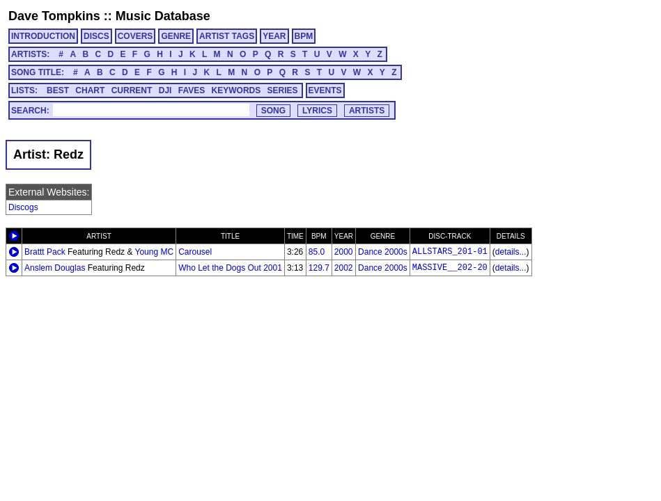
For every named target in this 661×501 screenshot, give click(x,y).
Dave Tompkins (54, 16)
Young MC (154, 252)
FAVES (191, 90)
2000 (343, 252)
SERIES (282, 90)
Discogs (23, 207)
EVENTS (325, 90)
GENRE (176, 36)
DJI (165, 90)
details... (511, 252)
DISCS (96, 36)
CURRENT (132, 90)
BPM (304, 36)
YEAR (274, 36)
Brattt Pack (44, 252)
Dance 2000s (382, 252)
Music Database (163, 16)
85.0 (317, 252)
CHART (89, 90)
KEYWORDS (236, 90)
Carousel (195, 252)
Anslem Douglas (54, 268)
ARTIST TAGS (226, 36)
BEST (58, 90)
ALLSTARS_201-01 (450, 252)
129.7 (319, 268)
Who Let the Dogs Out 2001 (230, 268)
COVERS (135, 36)
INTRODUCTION (43, 36)
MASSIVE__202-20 (450, 268)
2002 (343, 268)
